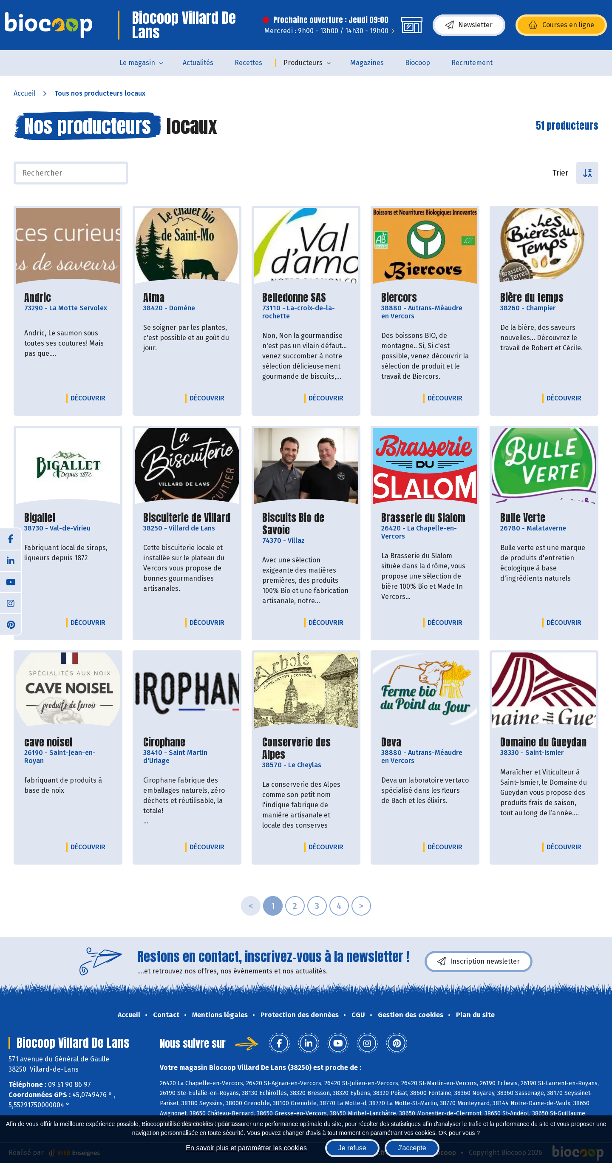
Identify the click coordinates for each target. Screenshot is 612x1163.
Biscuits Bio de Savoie (306, 524)
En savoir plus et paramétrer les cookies (246, 1148)
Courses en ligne (561, 25)
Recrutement (472, 63)
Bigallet (40, 518)
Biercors (399, 298)
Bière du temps (532, 298)
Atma (153, 298)
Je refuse (352, 1148)
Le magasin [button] (137, 63)
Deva (391, 742)
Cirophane (164, 742)
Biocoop (417, 63)
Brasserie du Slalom (423, 518)
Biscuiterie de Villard (186, 518)
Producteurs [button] (303, 63)
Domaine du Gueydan (543, 742)
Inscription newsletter (478, 961)
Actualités (198, 63)
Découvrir (90, 398)
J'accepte (412, 1148)
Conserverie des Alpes (306, 748)
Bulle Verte (522, 518)
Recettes (248, 63)
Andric (37, 298)
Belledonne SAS (294, 298)
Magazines (367, 63)
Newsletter (469, 25)
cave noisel (48, 742)
